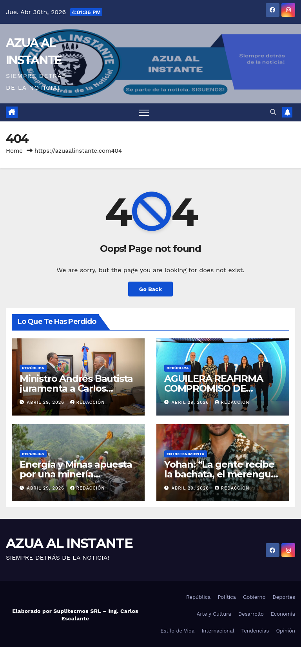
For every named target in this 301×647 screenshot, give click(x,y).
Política (227, 597)
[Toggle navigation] (144, 113)
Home (14, 150)
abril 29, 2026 (46, 402)
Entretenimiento (186, 454)
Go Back (150, 289)
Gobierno (254, 597)
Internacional (217, 631)
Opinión (285, 631)
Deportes (283, 597)
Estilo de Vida (177, 631)
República (33, 368)
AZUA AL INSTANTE (69, 543)
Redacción (87, 402)
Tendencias (255, 631)
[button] (273, 112)
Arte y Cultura (214, 614)
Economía (283, 614)
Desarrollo (251, 614)
